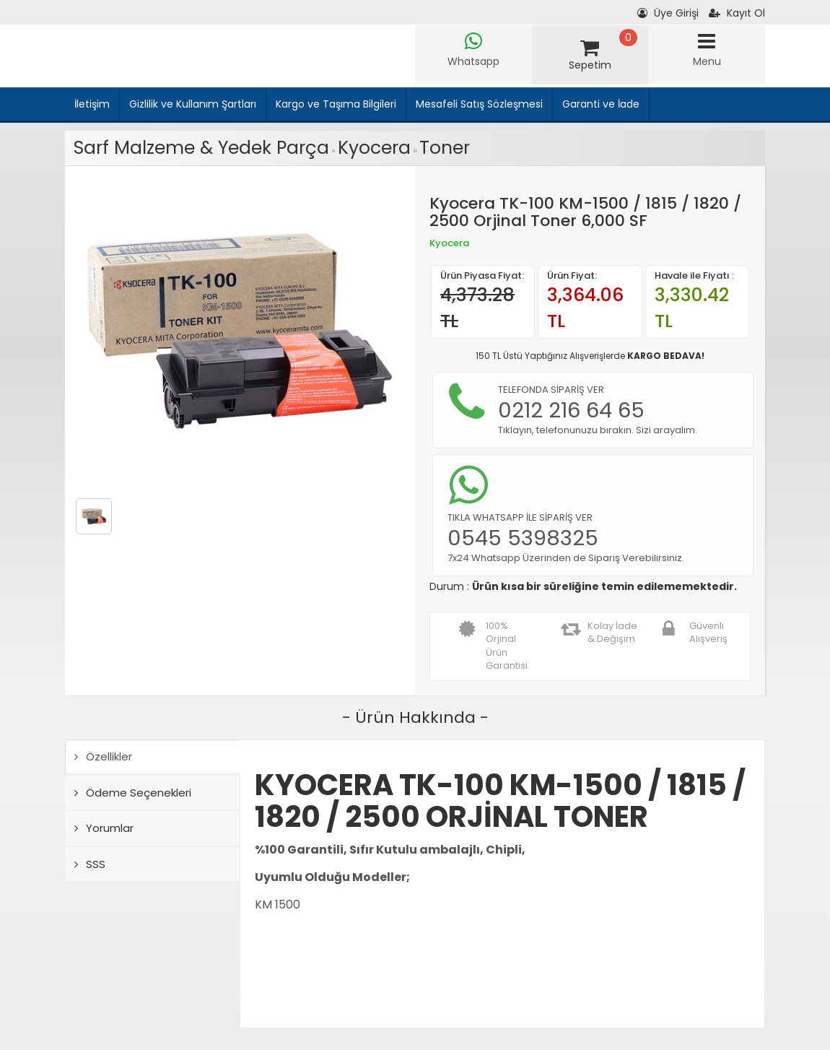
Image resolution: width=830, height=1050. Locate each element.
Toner (444, 147)
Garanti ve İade (600, 104)
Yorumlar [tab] (104, 828)
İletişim (92, 104)
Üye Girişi (668, 13)
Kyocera (374, 147)
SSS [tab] (89, 864)
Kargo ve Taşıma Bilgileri (336, 104)
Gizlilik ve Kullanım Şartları (192, 104)
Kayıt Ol (737, 13)
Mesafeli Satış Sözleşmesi (479, 104)
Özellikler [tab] (103, 756)
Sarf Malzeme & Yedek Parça (201, 147)
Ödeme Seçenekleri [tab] (132, 792)
